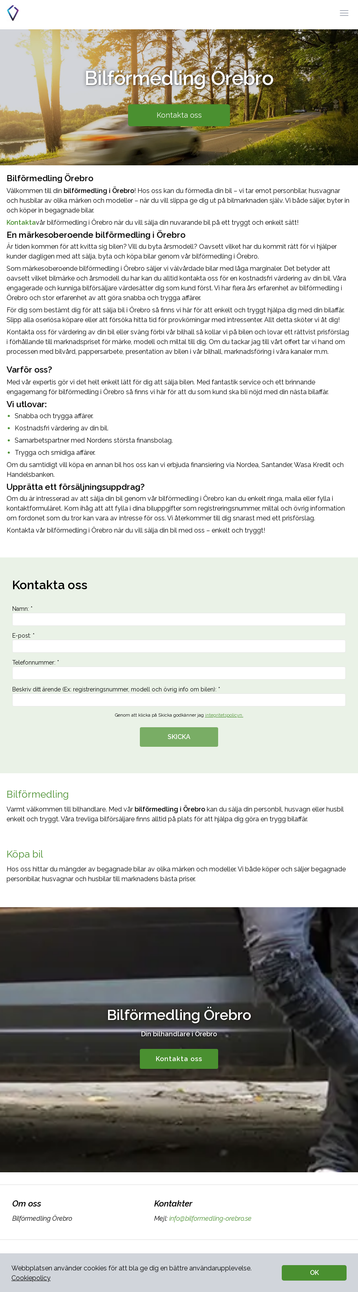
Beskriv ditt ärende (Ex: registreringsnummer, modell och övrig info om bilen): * (179, 696)
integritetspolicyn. (224, 715)
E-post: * (179, 642)
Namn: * (179, 615)
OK (314, 1273)
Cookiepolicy (31, 1278)
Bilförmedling (38, 794)
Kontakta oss (179, 115)
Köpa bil (25, 854)
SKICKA (179, 737)
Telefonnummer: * (179, 669)
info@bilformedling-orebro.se (210, 1218)
